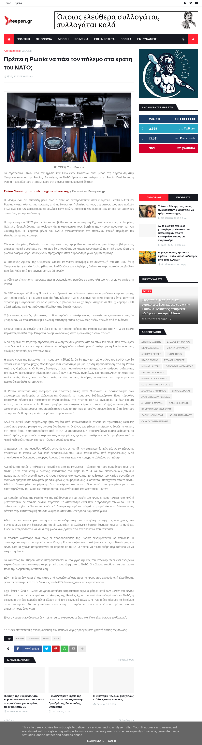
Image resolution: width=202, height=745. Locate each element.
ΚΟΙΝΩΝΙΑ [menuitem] (81, 39)
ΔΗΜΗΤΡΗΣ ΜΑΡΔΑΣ (152, 403)
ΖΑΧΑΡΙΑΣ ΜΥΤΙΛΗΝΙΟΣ (153, 390)
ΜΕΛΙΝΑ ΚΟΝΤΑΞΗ (151, 348)
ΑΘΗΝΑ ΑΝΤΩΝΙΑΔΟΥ (180, 415)
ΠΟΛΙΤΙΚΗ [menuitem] (23, 39)
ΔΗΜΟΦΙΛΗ (154, 197)
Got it (112, 740)
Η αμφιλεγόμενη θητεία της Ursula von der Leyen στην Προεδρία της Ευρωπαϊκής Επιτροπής (66, 701)
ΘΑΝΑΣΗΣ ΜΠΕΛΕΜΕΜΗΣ (154, 421)
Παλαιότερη (125, 720)
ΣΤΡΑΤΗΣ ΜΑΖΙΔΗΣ (151, 341)
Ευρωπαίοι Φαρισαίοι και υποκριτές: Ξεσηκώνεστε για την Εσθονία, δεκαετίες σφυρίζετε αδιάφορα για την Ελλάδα (166, 307)
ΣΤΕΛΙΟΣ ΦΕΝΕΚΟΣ (174, 360)
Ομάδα (18, 3)
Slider (56, 638)
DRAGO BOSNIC (149, 360)
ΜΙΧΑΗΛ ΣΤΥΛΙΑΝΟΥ (177, 348)
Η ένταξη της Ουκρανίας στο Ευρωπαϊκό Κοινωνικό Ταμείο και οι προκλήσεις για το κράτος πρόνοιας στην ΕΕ (24, 701)
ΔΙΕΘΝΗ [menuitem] (63, 39)
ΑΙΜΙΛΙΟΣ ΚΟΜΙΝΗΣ (179, 403)
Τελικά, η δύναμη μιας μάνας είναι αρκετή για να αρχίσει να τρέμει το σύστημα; (176, 210)
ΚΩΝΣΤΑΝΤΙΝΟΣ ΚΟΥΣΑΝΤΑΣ (156, 409)
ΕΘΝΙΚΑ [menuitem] (126, 39)
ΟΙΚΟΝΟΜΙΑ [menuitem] (44, 39)
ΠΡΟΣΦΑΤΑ (183, 197)
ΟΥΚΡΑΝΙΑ (33, 638)
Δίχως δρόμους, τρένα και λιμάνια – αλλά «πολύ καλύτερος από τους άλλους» (177, 256)
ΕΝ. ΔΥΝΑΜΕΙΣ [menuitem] (147, 39)
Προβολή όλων (126, 659)
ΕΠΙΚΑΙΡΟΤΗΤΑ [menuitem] (104, 39)
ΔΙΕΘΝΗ (27, 51)
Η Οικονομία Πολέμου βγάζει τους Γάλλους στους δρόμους (113, 697)
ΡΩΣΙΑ (46, 638)
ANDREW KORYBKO (151, 354)
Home (7, 3)
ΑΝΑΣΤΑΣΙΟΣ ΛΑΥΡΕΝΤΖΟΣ (155, 396)
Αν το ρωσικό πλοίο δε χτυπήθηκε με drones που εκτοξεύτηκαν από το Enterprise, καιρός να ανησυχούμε (174, 233)
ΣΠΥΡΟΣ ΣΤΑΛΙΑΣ (181, 390)
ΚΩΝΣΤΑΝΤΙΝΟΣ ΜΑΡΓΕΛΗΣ (155, 384)
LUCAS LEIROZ (174, 354)
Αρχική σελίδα (12, 51)
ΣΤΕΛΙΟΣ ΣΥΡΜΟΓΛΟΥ (178, 341)
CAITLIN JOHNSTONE (152, 415)
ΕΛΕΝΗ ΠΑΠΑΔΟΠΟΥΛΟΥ (154, 378)
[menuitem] (9, 39)
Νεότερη (10, 720)
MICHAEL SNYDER (150, 366)
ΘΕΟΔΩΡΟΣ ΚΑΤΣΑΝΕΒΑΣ (179, 366)
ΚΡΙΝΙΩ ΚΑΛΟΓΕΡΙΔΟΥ (153, 372)
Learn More (95, 740)
